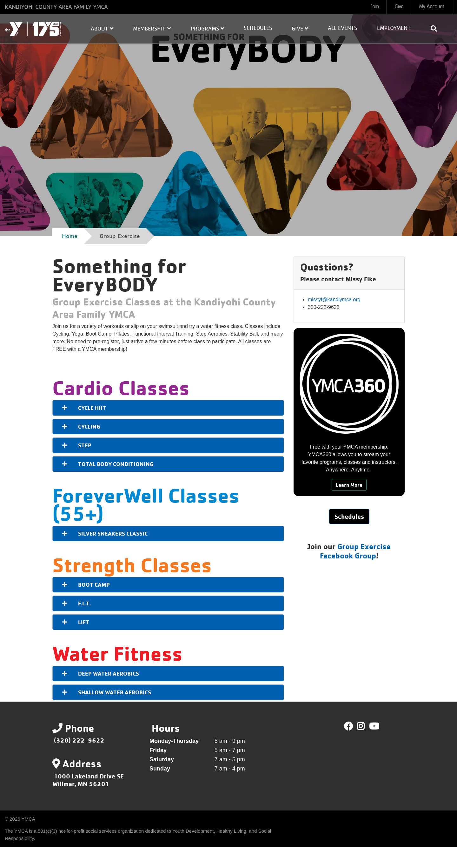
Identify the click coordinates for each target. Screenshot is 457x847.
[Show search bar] (436, 28)
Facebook (348, 726)
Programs (207, 28)
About (102, 28)
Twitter (365, 726)
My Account (431, 7)
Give (398, 7)
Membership (152, 28)
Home (69, 236)
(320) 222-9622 (79, 740)
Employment (394, 28)
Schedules (258, 28)
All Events (342, 28)
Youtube (373, 726)
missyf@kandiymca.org (334, 299)
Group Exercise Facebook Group (355, 551)
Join (375, 7)
